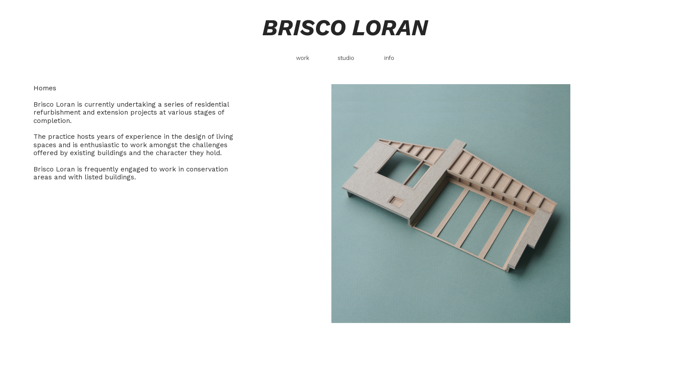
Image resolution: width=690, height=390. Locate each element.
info (389, 58)
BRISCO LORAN (345, 28)
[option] (451, 203)
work (302, 58)
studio (346, 58)
